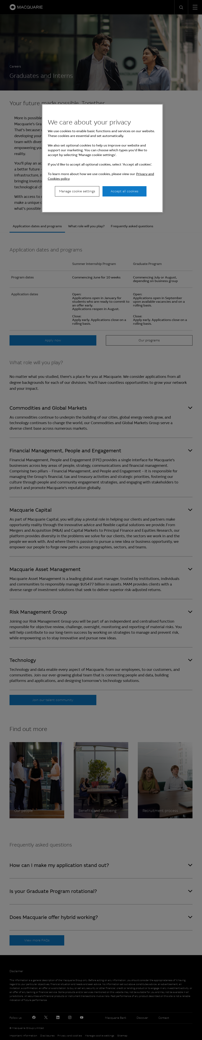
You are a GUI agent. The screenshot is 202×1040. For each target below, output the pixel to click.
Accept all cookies (124, 191)
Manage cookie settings (77, 191)
